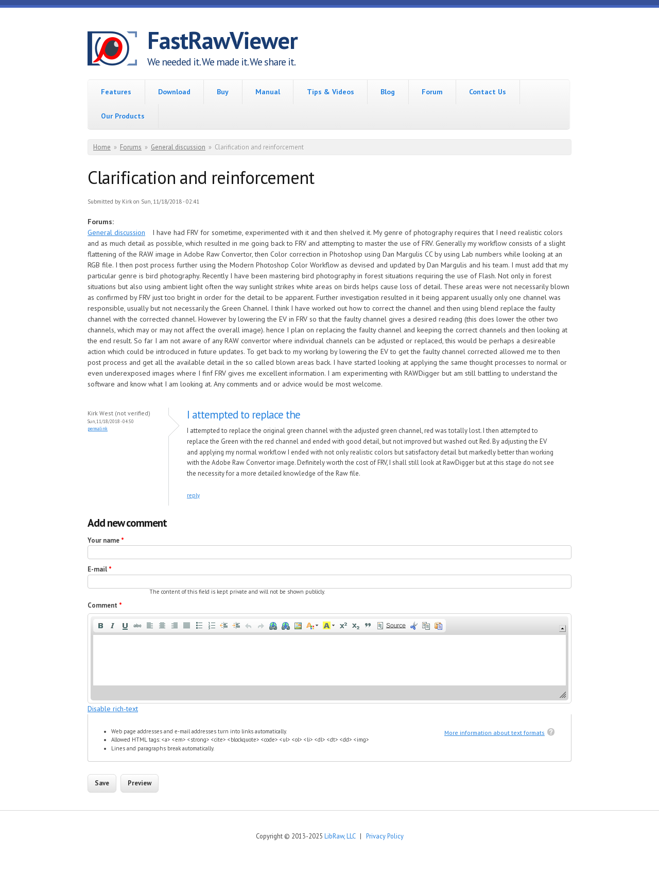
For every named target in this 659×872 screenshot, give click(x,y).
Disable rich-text (113, 708)
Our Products (123, 116)
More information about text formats (494, 732)
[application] (329, 658)
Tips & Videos (330, 91)
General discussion (178, 147)
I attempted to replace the (243, 415)
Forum (432, 91)
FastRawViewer (222, 40)
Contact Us (487, 91)
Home (102, 147)
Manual (267, 91)
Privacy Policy (385, 836)
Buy (223, 91)
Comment (105, 605)
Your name (106, 540)
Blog (387, 91)
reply (193, 495)
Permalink (98, 428)
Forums (131, 147)
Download (174, 91)
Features (116, 91)
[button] (100, 625)
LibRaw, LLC (339, 836)
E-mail (100, 569)
